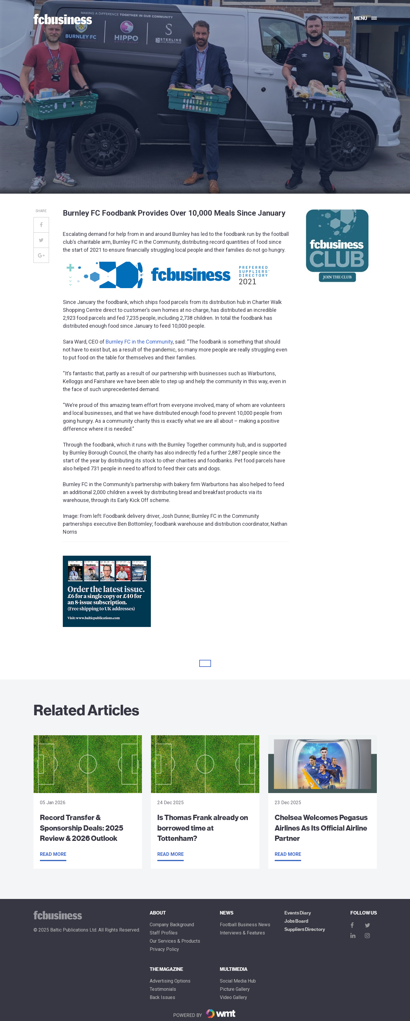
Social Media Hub (238, 981)
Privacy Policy (164, 949)
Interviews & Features (242, 933)
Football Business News (245, 924)
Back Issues (162, 997)
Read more (53, 854)
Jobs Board (296, 921)
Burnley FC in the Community (139, 342)
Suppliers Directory (304, 929)
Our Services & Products (175, 941)
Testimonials (163, 989)
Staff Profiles (164, 933)
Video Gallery (233, 997)
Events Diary (297, 913)
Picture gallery (235, 989)
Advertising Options (170, 981)
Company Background (172, 924)
